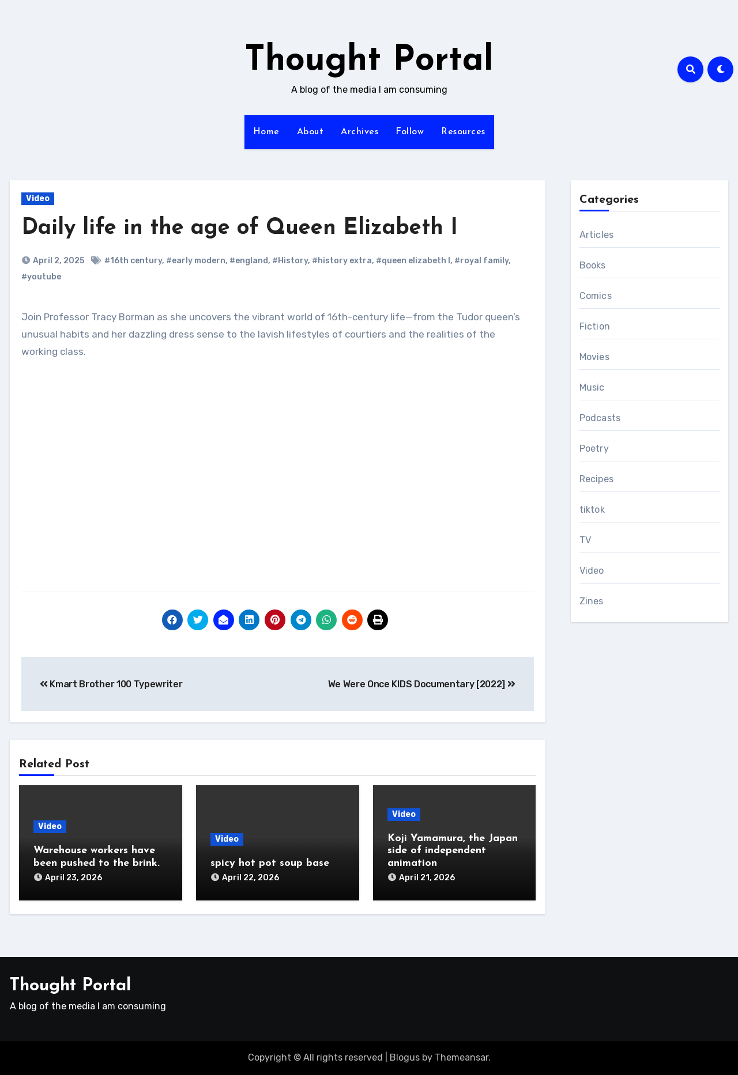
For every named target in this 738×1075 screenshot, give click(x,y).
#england (248, 261)
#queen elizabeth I (413, 261)
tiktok (592, 509)
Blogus (405, 1057)
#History (290, 261)
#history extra (342, 261)
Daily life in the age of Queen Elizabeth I (239, 228)
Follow (410, 132)
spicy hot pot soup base (269, 863)
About (310, 132)
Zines (591, 601)
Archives (359, 132)
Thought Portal (369, 61)
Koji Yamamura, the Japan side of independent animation (452, 851)
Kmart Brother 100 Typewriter (111, 684)
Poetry (594, 448)
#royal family (481, 261)
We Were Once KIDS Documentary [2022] (421, 684)
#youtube (41, 277)
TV (585, 540)
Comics (595, 295)
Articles (596, 234)
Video (38, 198)
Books (592, 265)
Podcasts (600, 417)
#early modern (195, 261)
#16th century (133, 261)
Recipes (596, 479)
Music (592, 387)
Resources (463, 132)
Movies (594, 356)
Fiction (594, 326)
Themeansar (461, 1057)
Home (266, 132)
